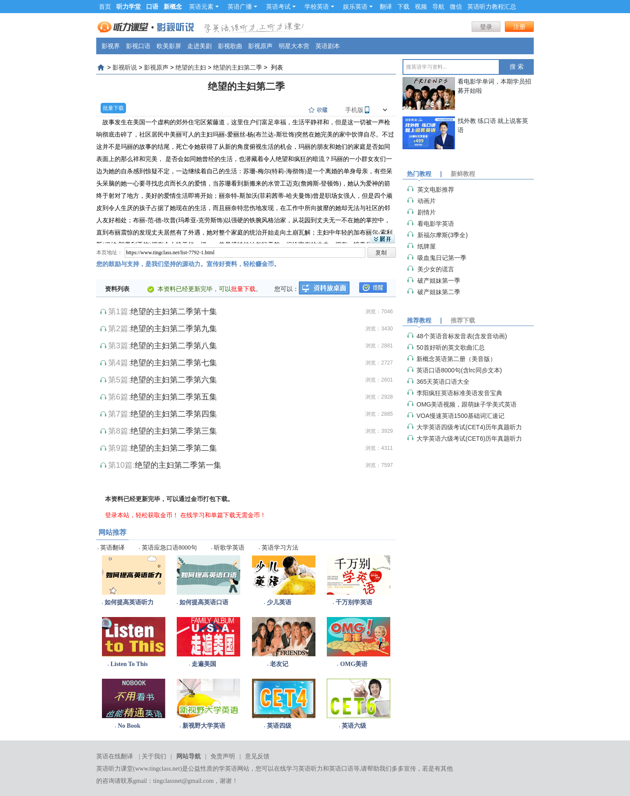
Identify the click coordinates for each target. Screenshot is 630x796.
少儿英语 (279, 602)
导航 (438, 6)
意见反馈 (257, 756)
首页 (105, 6)
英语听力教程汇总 (491, 6)
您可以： (286, 288)
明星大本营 (294, 45)
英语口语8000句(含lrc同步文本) (459, 370)
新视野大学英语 (203, 725)
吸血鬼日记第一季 (441, 257)
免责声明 (222, 756)
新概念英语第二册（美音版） (456, 358)
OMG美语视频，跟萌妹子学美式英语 (466, 404)
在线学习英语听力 (298, 768)
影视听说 (124, 67)
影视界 (111, 45)
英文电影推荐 (435, 189)
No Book (129, 725)
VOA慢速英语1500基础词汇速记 (460, 415)
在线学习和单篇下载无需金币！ (223, 515)
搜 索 (517, 66)
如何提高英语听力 (129, 602)
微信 (456, 6)
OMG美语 (354, 664)
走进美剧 (199, 45)
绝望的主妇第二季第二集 (173, 448)
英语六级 (354, 725)
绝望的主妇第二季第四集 (173, 414)
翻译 (386, 6)
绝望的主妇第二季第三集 (173, 431)
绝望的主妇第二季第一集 (178, 465)
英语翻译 (112, 547)
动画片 (426, 200)
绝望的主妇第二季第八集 (173, 345)
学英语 (228, 768)
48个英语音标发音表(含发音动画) (461, 336)
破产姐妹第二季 (438, 291)
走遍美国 (204, 664)
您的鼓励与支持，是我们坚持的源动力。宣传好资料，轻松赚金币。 (188, 263)
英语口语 (341, 768)
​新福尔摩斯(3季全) (442, 234)
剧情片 (426, 212)
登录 (486, 26)
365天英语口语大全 (442, 381)
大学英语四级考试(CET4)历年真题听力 (469, 427)
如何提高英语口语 (203, 602)
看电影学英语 (435, 223)
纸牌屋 (426, 246)
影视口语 (138, 45)
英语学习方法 (280, 547)
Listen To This (128, 664)
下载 (403, 6)
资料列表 (117, 288)
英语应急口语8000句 (169, 547)
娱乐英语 (358, 6)
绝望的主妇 (190, 67)
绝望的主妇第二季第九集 (173, 328)
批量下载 (113, 108)
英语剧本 (327, 45)
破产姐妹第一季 (438, 280)
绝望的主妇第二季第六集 (173, 379)
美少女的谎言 (435, 269)
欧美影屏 (169, 45)
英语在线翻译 (114, 756)
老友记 (279, 664)
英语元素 (204, 6)
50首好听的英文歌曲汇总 (450, 347)
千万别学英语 (354, 602)
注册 (519, 26)
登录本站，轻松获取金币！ (141, 515)
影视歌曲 (230, 45)
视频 (421, 6)
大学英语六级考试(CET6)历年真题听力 (469, 438)
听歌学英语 (229, 547)
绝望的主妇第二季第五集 (173, 397)
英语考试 (281, 6)
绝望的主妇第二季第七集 (173, 362)
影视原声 (260, 45)
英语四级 (279, 725)
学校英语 (319, 6)
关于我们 (154, 756)
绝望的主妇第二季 (237, 67)
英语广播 (242, 6)
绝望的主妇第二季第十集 (173, 311)
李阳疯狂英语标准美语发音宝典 (459, 392)
